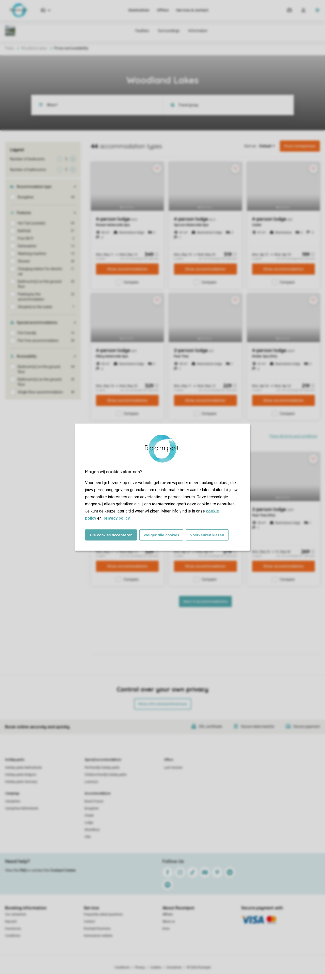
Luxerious (91, 782)
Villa (88, 837)
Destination (138, 10)
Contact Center (63, 870)
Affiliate (167, 914)
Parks (9, 48)
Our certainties (15, 914)
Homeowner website (98, 935)
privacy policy (117, 518)
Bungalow (92, 808)
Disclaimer (174, 967)
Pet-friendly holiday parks (102, 767)
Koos (166, 928)
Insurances (13, 928)
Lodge (89, 822)
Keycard (11, 921)
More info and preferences (162, 704)
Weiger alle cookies (161, 535)
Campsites (12, 801)
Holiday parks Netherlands (23, 767)
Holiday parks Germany (21, 782)
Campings (12, 793)
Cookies (155, 967)
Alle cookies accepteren (111, 535)
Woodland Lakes (34, 48)
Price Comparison (300, 146)
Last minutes (173, 767)
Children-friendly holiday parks (106, 774)
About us (168, 921)
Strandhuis (92, 829)
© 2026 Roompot (199, 967)
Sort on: (250, 146)
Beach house (94, 801)
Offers (163, 10)
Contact (89, 921)
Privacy (140, 967)
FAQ (23, 870)
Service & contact (192, 10)
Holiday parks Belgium (20, 774)
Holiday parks (15, 760)
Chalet (89, 815)
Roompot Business (97, 928)
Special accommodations (103, 760)
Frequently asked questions (103, 914)
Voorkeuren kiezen (207, 535)
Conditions (12, 935)
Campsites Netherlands (21, 808)
